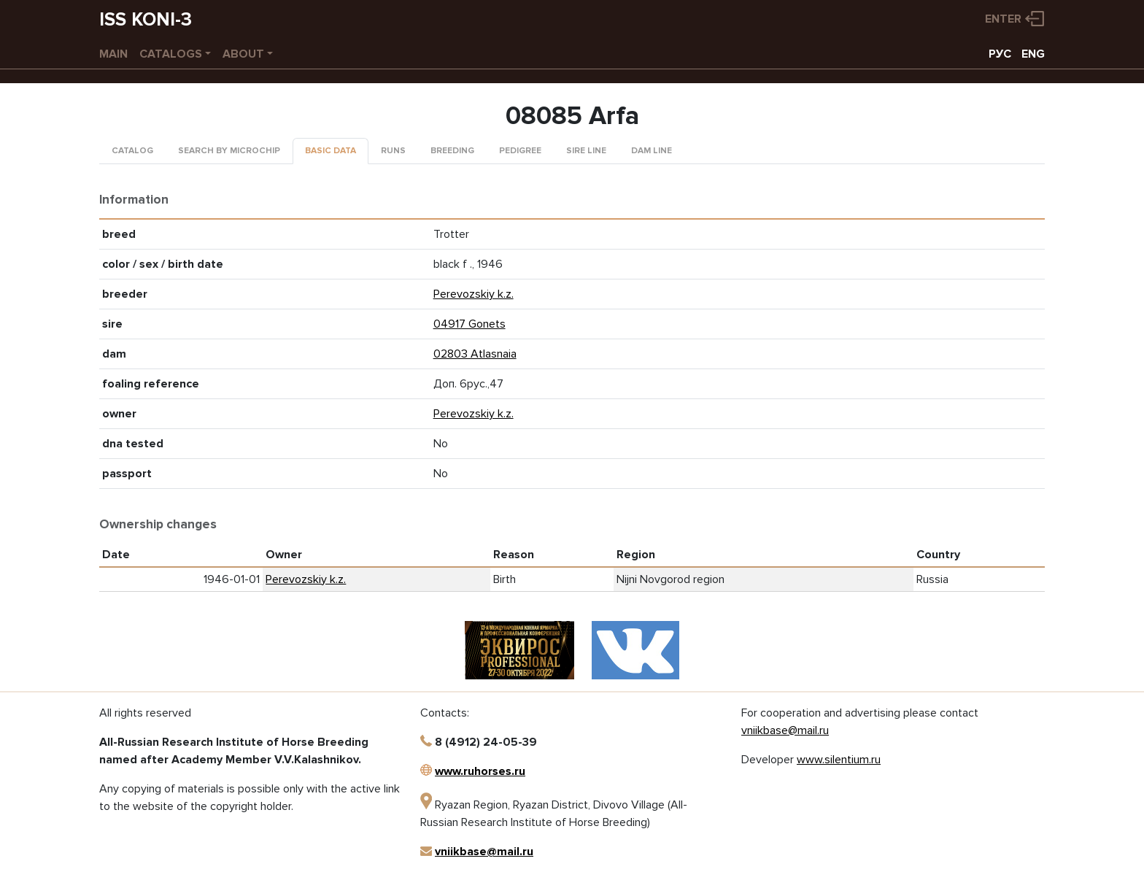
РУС (1000, 54)
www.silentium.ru (839, 759)
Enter (1003, 19)
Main (113, 54)
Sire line (586, 150)
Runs (393, 150)
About (243, 54)
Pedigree (520, 150)
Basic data (330, 150)
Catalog (132, 150)
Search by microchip (229, 150)
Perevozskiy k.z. (473, 294)
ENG (1033, 54)
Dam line (651, 150)
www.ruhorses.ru (480, 771)
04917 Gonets (469, 324)
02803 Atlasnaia (475, 354)
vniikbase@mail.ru (484, 851)
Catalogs (170, 54)
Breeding (452, 150)
